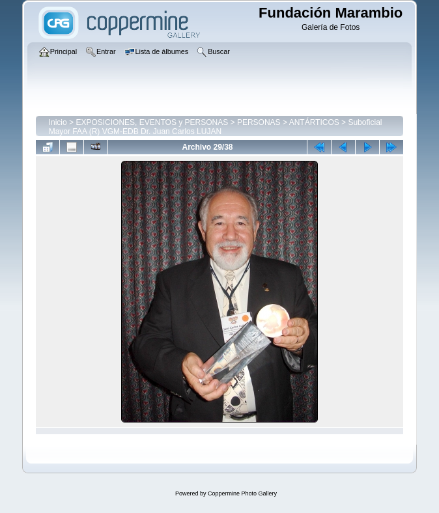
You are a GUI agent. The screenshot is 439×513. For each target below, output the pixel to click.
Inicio (58, 122)
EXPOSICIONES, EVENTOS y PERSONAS (152, 122)
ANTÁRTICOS (314, 122)
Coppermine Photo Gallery (242, 493)
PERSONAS (259, 122)
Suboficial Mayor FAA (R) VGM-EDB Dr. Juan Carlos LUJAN (215, 127)
